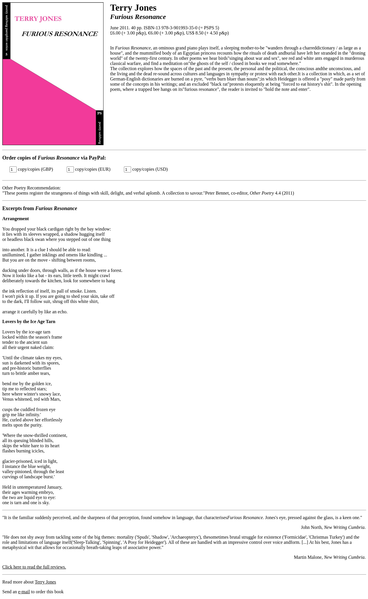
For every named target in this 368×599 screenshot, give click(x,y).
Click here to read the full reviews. (34, 567)
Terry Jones (45, 581)
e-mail (24, 591)
